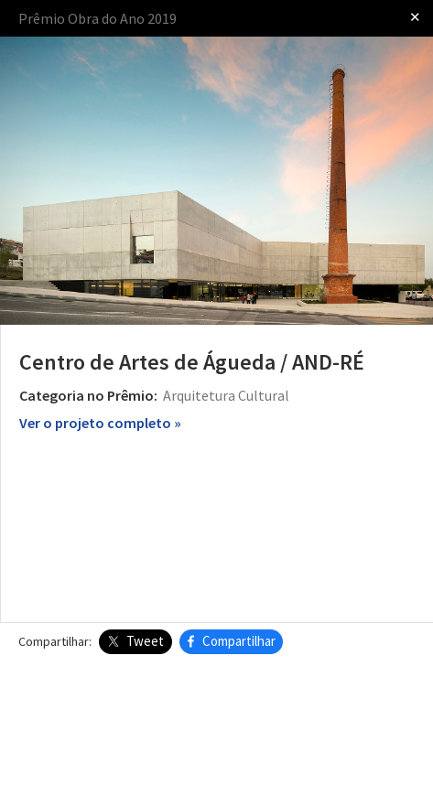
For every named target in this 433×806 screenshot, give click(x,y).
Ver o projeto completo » (100, 423)
